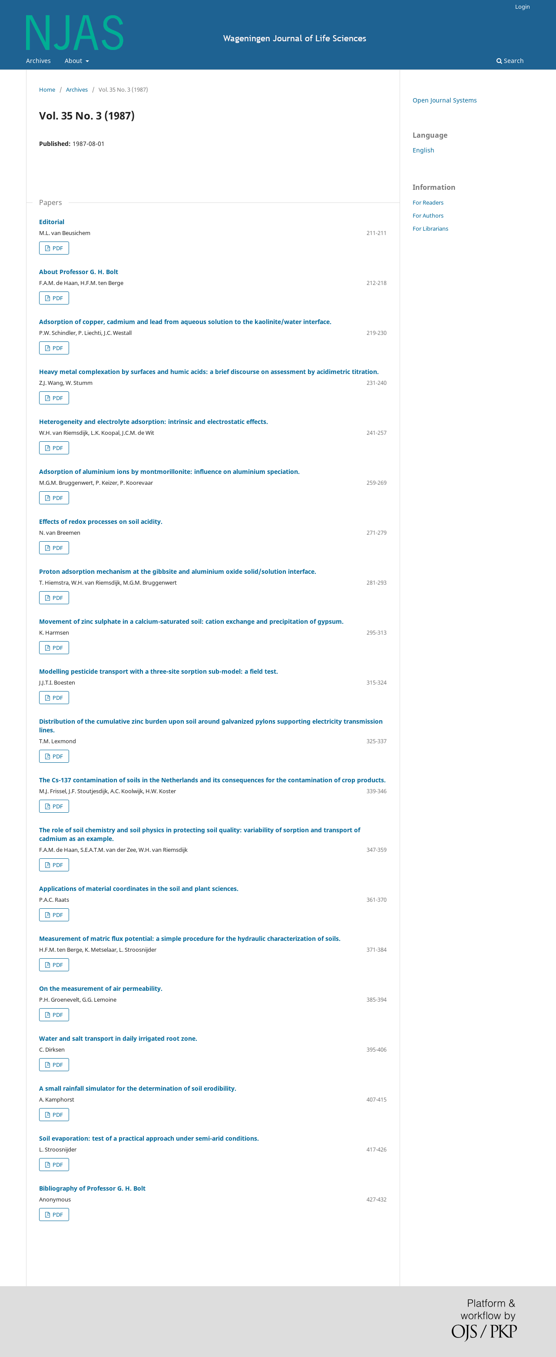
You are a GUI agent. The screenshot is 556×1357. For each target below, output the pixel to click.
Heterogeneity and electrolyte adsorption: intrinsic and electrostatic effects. (153, 421)
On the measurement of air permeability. (100, 988)
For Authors (428, 215)
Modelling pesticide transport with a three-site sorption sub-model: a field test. (158, 671)
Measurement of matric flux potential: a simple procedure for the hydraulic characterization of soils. (190, 938)
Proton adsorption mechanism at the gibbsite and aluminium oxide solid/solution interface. (177, 571)
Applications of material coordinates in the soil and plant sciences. (138, 888)
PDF (57, 248)
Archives (38, 60)
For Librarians (430, 228)
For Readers (428, 202)
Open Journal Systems (445, 100)
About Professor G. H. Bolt (78, 272)
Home (47, 89)
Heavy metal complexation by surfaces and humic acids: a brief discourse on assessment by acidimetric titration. (209, 371)
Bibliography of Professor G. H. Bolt (92, 1188)
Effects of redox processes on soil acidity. (100, 521)
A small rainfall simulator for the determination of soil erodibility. (137, 1088)
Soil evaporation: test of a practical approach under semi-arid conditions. (149, 1138)
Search (510, 60)
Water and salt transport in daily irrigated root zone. (118, 1038)
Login (522, 6)
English (423, 150)
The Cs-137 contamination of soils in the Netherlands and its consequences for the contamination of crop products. (212, 780)
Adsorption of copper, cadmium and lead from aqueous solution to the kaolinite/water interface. (185, 322)
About (74, 60)
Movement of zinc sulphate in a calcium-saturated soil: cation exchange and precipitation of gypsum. (191, 621)
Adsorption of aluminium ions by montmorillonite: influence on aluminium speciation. (169, 471)
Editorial (51, 222)
